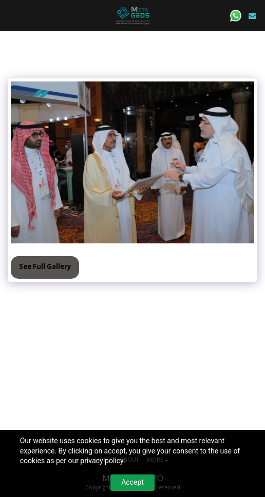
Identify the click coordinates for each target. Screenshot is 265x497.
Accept (132, 482)
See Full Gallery (45, 266)
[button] (11, 15)
